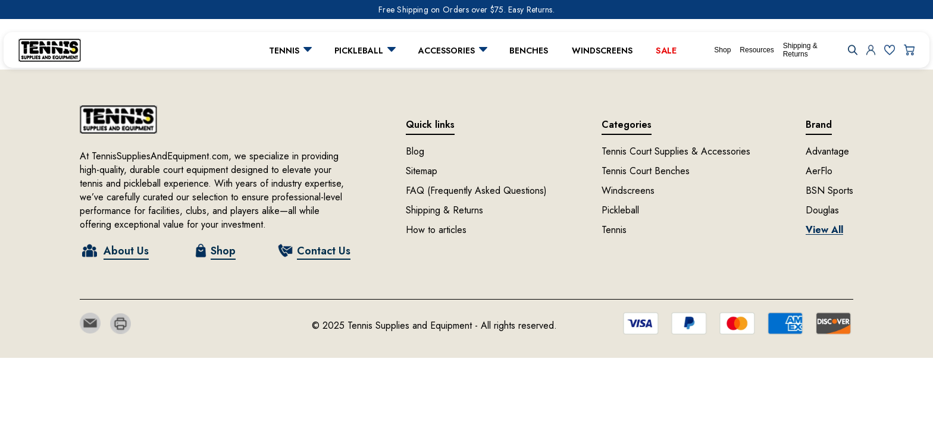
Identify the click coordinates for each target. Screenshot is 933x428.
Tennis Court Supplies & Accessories (676, 151)
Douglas (822, 210)
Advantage (827, 151)
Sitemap (421, 171)
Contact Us (323, 251)
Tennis (284, 50)
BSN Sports (829, 190)
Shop (722, 50)
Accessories (446, 50)
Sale (666, 50)
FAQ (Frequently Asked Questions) (476, 190)
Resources (757, 50)
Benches (528, 50)
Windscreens (602, 50)
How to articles (436, 230)
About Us (126, 251)
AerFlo (819, 171)
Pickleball (358, 50)
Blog (415, 151)
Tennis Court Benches (646, 171)
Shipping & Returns (800, 50)
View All (824, 230)
